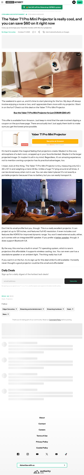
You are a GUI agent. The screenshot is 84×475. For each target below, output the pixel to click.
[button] (42, 2)
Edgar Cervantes (10, 32)
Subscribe (73, 281)
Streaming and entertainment (13, 14)
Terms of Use (42, 436)
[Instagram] (28, 454)
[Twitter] (47, 454)
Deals (4, 296)
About (42, 418)
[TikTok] (66, 454)
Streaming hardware (36, 14)
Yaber (78, 54)
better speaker (62, 237)
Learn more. (58, 11)
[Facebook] (18, 454)
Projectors (9, 299)
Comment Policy (55, 320)
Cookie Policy (42, 448)
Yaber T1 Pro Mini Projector (49, 134)
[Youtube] (37, 454)
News (11, 296)
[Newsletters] (56, 454)
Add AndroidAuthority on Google (56, 32)
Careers (42, 430)
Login (80, 2)
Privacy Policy (24, 286)
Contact (42, 424)
